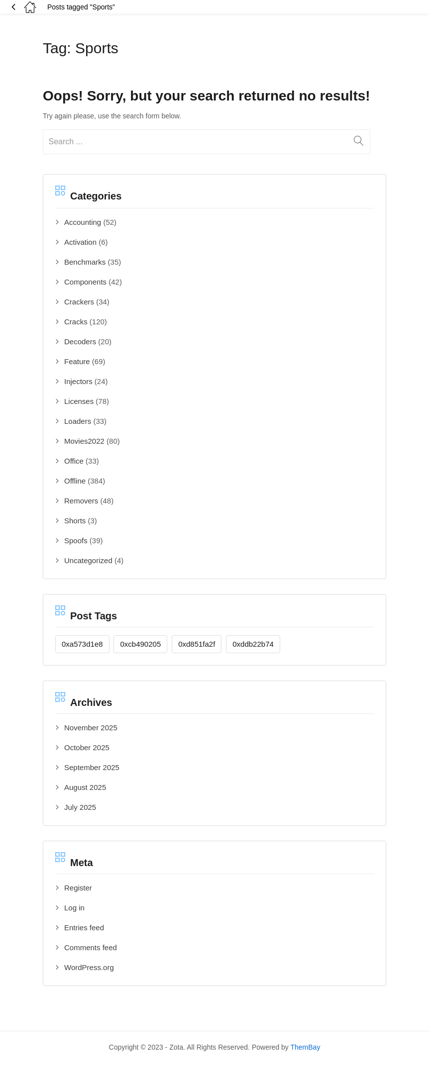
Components (85, 282)
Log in (74, 907)
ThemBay (305, 1047)
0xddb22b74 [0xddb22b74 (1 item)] (253, 644)
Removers (81, 500)
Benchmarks (85, 262)
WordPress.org (89, 967)
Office (74, 461)
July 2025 (80, 807)
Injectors (78, 381)
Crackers (79, 301)
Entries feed (84, 927)
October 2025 (86, 747)
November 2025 (90, 727)
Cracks (76, 321)
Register (78, 888)
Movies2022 (84, 441)
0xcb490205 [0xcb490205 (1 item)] (140, 644)
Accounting (82, 222)
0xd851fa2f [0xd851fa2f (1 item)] (196, 644)
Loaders (77, 421)
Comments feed (90, 947)
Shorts (75, 520)
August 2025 (85, 787)
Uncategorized (88, 560)
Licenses (79, 401)
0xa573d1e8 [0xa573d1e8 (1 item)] (82, 644)
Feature (77, 361)
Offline (75, 481)
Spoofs (76, 540)
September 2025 (91, 767)
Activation (80, 242)
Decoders (80, 341)
